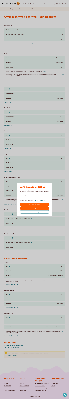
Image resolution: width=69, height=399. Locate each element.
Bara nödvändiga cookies (34, 208)
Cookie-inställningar (34, 212)
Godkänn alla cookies (34, 204)
